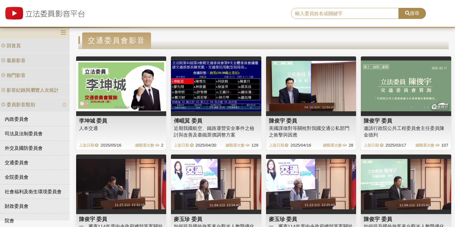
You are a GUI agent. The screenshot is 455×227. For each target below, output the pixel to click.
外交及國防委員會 (24, 148)
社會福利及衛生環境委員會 (33, 191)
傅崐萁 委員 (188, 121)
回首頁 (11, 45)
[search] (345, 13)
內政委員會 (16, 119)
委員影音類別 (18, 104)
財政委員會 (16, 206)
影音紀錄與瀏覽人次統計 (30, 90)
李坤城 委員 (93, 121)
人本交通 (88, 128)
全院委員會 (16, 177)
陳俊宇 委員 (283, 121)
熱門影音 (13, 75)
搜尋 (412, 13)
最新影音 (13, 60)
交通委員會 (16, 162)
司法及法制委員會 (24, 133)
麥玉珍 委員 (188, 219)
